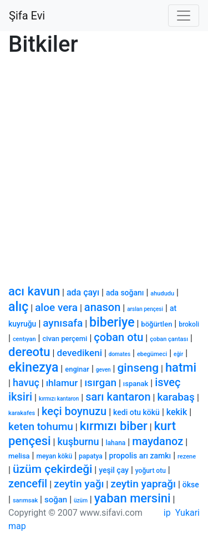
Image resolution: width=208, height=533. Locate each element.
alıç (18, 306)
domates (119, 354)
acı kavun (34, 291)
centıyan (24, 339)
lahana (115, 443)
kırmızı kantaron (59, 399)
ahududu (162, 293)
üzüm (81, 500)
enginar (77, 369)
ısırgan (100, 382)
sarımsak (25, 500)
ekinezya (33, 367)
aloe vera (56, 307)
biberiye (111, 322)
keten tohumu (40, 426)
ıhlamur (62, 382)
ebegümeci (152, 354)
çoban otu (118, 337)
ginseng (138, 367)
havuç (26, 382)
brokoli (189, 324)
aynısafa (63, 323)
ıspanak (135, 383)
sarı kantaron (117, 396)
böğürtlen (156, 324)
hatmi (180, 367)
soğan (55, 500)
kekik (176, 412)
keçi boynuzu (74, 411)
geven (103, 370)
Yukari (187, 512)
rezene (186, 456)
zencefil (27, 483)
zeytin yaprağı (143, 483)
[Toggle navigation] (183, 15)
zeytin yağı (79, 483)
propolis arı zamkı (140, 455)
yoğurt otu (150, 471)
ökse (190, 484)
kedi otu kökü (136, 412)
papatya (91, 456)
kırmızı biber (114, 426)
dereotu (29, 352)
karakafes (21, 413)
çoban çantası (169, 339)
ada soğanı (125, 292)
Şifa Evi (27, 15)
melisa (19, 456)
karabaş (175, 397)
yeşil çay (114, 470)
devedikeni (79, 352)
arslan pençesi (145, 309)
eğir (178, 354)
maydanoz (157, 441)
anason (102, 307)
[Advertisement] (104, 166)
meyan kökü (54, 456)
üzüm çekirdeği (53, 469)
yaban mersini (132, 498)
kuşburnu (78, 441)
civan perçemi (64, 338)
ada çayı (83, 292)
